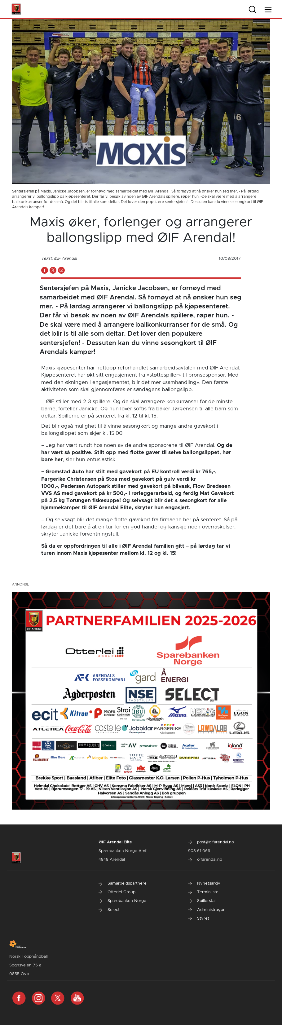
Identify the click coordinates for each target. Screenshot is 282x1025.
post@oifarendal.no (211, 842)
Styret (198, 919)
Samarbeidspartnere (123, 883)
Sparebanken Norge (122, 901)
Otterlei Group (117, 892)
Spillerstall (202, 901)
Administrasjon (207, 910)
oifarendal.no (205, 860)
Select (109, 910)
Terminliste (203, 892)
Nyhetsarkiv (204, 883)
